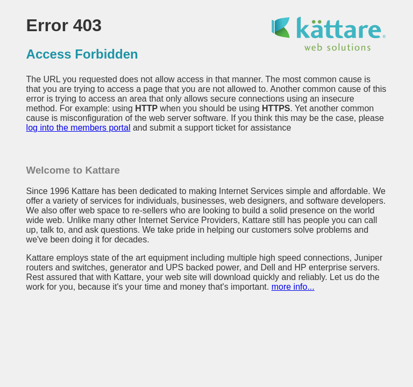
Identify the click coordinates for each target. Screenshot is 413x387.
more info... (293, 286)
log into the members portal (78, 127)
